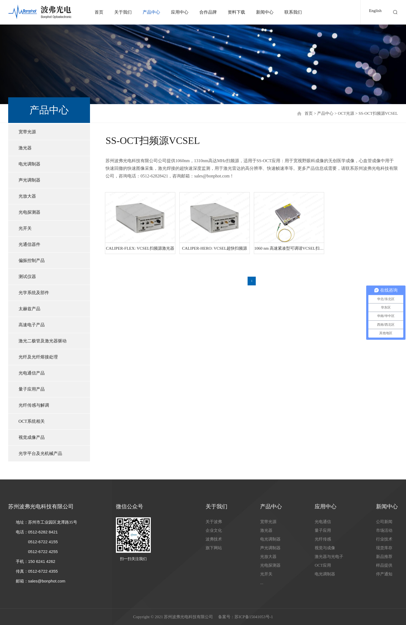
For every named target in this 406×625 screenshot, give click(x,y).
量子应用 (323, 530)
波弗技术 (214, 539)
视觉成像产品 (32, 437)
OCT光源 (346, 113)
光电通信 (323, 522)
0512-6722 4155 (43, 541)
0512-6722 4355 (43, 571)
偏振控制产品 (32, 260)
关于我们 (123, 12)
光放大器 (27, 196)
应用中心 (179, 12)
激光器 (25, 148)
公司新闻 (384, 522)
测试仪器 (27, 276)
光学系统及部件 (34, 292)
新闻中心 (264, 12)
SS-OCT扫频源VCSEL (378, 113)
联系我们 (293, 12)
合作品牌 (208, 12)
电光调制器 (29, 164)
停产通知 (384, 574)
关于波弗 (214, 522)
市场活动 (384, 530)
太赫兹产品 (29, 308)
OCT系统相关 (32, 421)
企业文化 (214, 530)
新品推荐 (384, 556)
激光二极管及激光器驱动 (43, 341)
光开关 (25, 228)
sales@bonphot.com (46, 581)
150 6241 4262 (41, 561)
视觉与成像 (325, 548)
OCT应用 (323, 565)
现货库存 (384, 548)
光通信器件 (29, 244)
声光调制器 (29, 180)
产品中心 (151, 12)
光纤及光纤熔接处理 (38, 357)
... (261, 583)
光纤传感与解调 (34, 405)
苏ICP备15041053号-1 (253, 617)
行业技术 (384, 539)
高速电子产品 (32, 324)
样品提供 (384, 565)
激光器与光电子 (329, 556)
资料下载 (236, 12)
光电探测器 (29, 212)
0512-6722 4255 (43, 551)
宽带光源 (27, 131)
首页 (99, 12)
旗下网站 (214, 548)
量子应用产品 (32, 389)
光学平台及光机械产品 (40, 453)
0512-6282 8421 (43, 532)
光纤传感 (323, 539)
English (375, 10)
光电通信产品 (32, 373)
